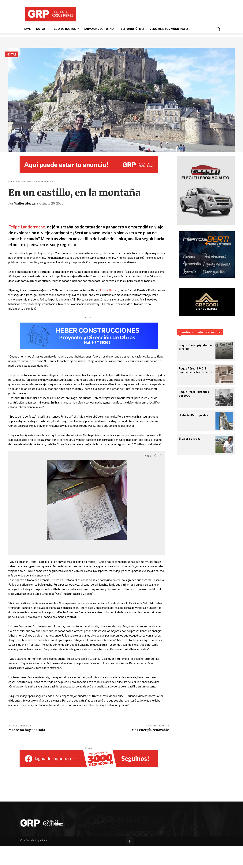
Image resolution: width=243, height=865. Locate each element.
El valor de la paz (189, 438)
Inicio (11, 181)
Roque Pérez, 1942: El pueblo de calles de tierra (195, 370)
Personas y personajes (40, 181)
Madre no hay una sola (26, 730)
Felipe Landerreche (26, 226)
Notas (11, 54)
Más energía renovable (150, 730)
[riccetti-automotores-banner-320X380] (206, 224)
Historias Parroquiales (193, 415)
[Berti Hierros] (207, 276)
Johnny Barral (108, 290)
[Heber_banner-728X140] (88, 336)
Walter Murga (25, 203)
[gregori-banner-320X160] (207, 314)
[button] (218, 28)
